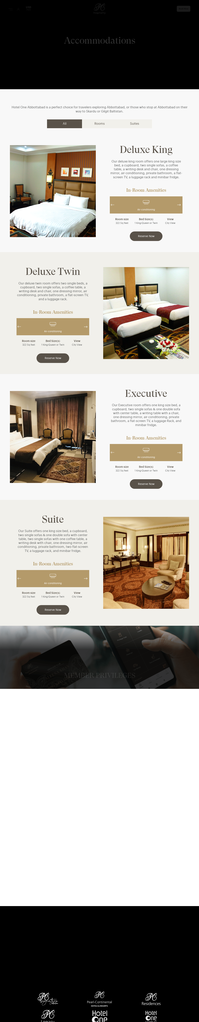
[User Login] (18, 9)
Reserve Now (146, 236)
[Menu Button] (11, 9)
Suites (134, 123)
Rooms (99, 123)
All (64, 123)
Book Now (183, 9)
